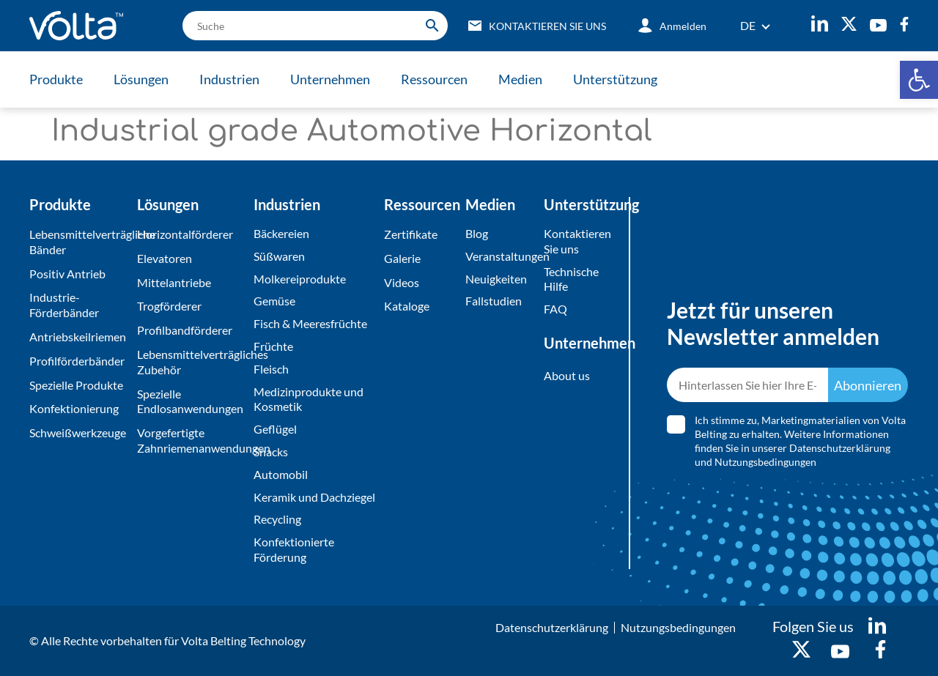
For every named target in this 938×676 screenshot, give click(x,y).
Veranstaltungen (500, 256)
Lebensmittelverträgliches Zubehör (191, 361)
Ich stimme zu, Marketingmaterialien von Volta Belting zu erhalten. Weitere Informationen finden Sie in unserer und (800, 441)
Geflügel (275, 429)
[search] (315, 25)
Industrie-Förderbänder (64, 304)
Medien (520, 79)
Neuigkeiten (496, 279)
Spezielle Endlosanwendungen (190, 401)
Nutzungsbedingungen (765, 462)
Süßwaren (279, 256)
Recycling (277, 519)
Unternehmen (330, 79)
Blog (476, 233)
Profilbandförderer (184, 330)
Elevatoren (164, 258)
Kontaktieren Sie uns (576, 241)
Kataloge (406, 306)
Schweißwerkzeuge (77, 432)
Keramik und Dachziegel (314, 497)
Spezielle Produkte (76, 385)
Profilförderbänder (77, 361)
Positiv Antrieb (67, 274)
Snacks (271, 451)
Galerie (402, 258)
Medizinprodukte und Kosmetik (308, 399)
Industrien (229, 79)
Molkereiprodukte (300, 279)
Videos (401, 282)
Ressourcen (434, 79)
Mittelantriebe (174, 282)
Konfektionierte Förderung (294, 549)
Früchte (273, 346)
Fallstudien (493, 301)
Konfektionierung (74, 408)
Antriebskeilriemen (77, 336)
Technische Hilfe (571, 279)
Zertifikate (410, 234)
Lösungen (141, 79)
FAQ (555, 309)
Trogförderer (169, 306)
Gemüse (274, 301)
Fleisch (271, 369)
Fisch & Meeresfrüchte (310, 323)
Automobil (281, 474)
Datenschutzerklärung (839, 448)
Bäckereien (281, 233)
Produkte (56, 79)
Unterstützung (615, 79)
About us (567, 375)
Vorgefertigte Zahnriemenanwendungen (191, 440)
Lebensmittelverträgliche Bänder (79, 241)
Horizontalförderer (185, 234)
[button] (919, 80)
